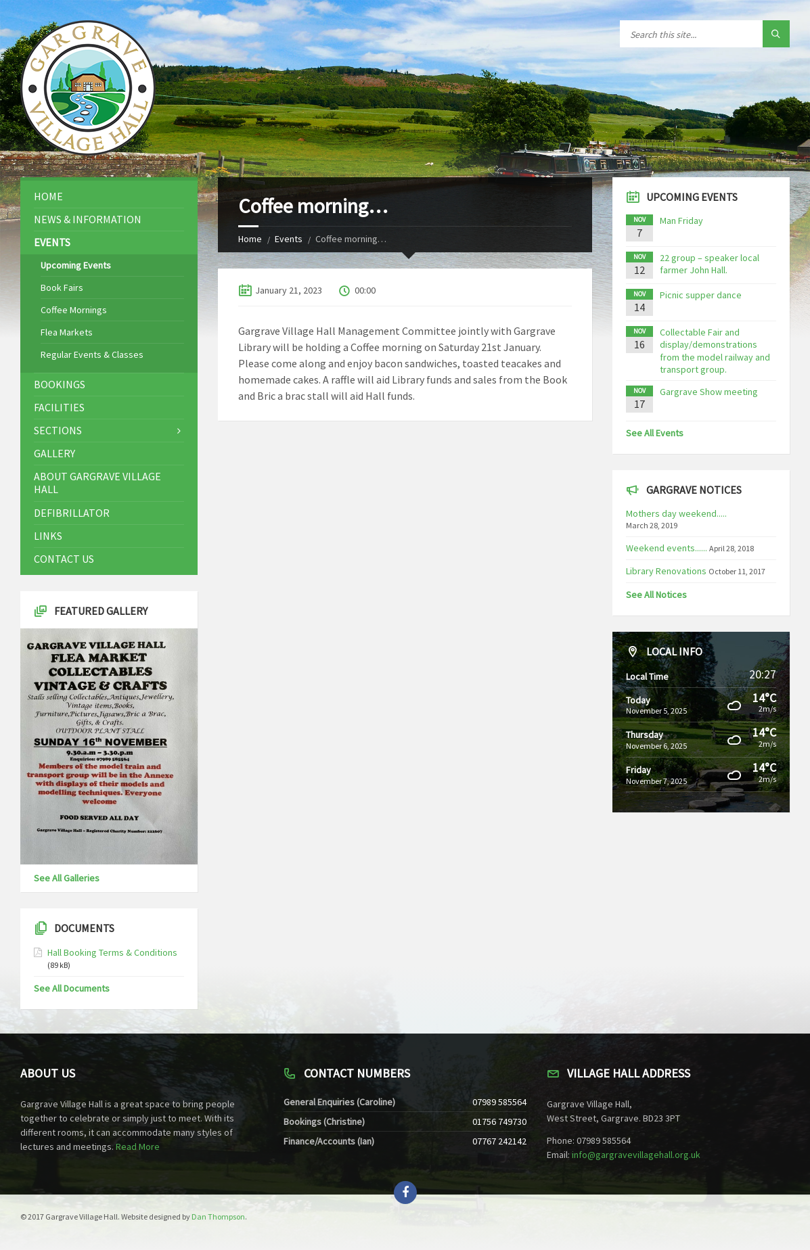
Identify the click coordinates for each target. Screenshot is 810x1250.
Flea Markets (67, 332)
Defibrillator (72, 512)
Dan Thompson (218, 1216)
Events (288, 239)
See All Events (654, 433)
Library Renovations (666, 571)
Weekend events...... (666, 548)
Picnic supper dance (701, 295)
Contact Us (64, 558)
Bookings (59, 384)
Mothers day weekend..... (676, 513)
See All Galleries (66, 878)
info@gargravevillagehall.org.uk (636, 1155)
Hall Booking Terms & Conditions (112, 952)
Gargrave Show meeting (709, 392)
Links (48, 535)
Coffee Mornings (74, 310)
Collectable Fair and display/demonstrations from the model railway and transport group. (715, 350)
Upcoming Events (76, 265)
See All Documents (72, 988)
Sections (58, 430)
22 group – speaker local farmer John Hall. (709, 264)
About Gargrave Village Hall (97, 482)
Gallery (54, 453)
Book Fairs (62, 287)
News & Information (87, 219)
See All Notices (656, 594)
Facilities (59, 407)
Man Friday (681, 220)
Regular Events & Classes (92, 354)
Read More (138, 1146)
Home (250, 239)
